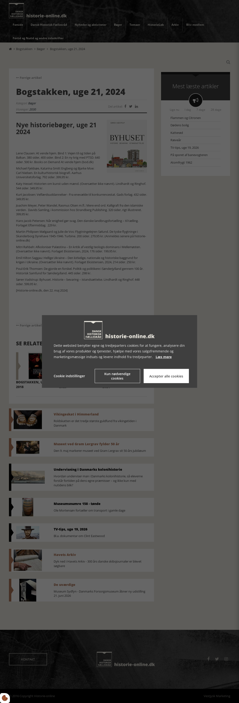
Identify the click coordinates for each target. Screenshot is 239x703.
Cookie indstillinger (69, 376)
